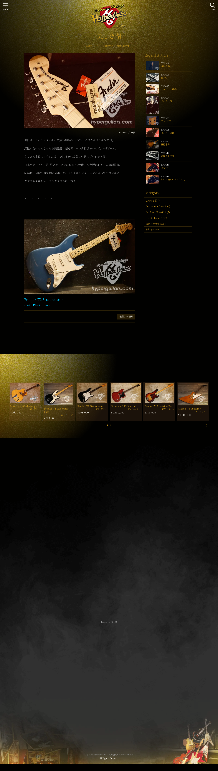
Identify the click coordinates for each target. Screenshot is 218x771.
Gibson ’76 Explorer (189, 408)
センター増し (167, 100)
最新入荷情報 (126, 316)
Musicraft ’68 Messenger (24, 406)
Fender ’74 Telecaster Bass (56, 410)
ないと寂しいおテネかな (173, 179)
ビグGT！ (166, 77)
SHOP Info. (109, 531)
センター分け (167, 132)
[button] (107, 425)
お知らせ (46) (153, 229)
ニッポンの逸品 (169, 89)
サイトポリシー (109, 672)
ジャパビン (166, 121)
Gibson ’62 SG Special (123, 406)
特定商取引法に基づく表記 (109, 677)
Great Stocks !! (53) (156, 217)
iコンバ (164, 167)
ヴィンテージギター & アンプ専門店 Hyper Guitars (109, 754)
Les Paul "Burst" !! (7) (158, 212)
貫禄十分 (165, 144)
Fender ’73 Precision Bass (159, 406)
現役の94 (165, 66)
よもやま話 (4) (153, 200)
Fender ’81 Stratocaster (90, 406)
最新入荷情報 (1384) (156, 223)
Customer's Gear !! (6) (158, 206)
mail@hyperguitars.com (113, 522)
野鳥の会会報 (167, 156)
